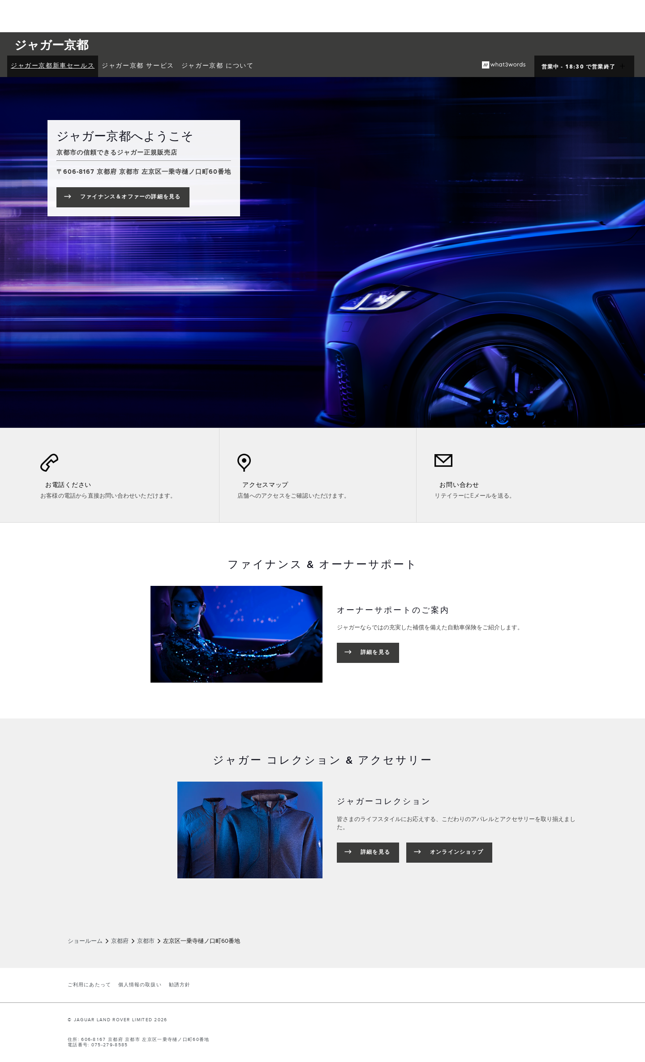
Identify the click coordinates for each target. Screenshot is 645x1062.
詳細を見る (375, 652)
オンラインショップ (456, 852)
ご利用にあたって (89, 985)
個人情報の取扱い (140, 985)
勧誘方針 (179, 985)
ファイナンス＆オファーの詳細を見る (134, 198)
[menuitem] (52, 66)
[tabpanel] (322, 634)
